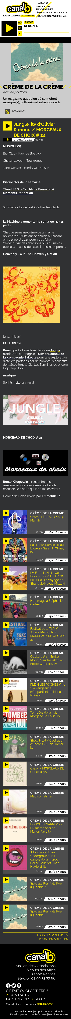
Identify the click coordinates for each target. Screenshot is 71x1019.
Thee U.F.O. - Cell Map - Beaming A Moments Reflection (28, 191)
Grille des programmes (44, 8)
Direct (29, 22)
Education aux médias (51, 15)
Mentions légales (58, 1014)
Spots (40, 999)
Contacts (19, 995)
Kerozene (32, 26)
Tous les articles (53, 939)
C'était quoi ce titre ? (27, 991)
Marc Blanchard (57, 1011)
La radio (42, 3)
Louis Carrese (39, 1014)
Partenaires (18, 999)
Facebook (18, 110)
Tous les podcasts (52, 935)
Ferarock (45, 1004)
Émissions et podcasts (52, 12)
